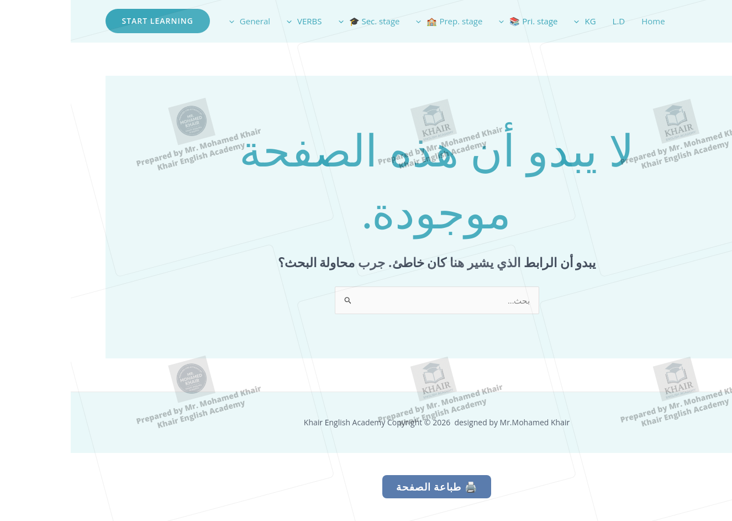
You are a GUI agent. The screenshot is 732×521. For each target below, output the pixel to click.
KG (514, 21)
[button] (87, 21)
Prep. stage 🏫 (378, 21)
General (179, 21)
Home (582, 21)
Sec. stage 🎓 (298, 21)
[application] (508, 21)
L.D (548, 21)
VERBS (233, 21)
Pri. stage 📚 (457, 21)
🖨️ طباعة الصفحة (366, 487)
